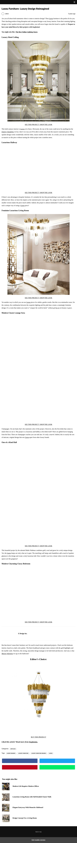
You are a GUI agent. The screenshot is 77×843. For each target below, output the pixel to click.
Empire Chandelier (8, 132)
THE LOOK (48, 124)
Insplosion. (33, 742)
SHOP (42, 192)
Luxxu (27, 437)
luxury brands (11, 753)
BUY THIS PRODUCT (38, 737)
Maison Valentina (7, 653)
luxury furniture (23, 753)
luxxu (50, 753)
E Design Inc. (22, 633)
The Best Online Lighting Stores (26, 32)
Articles (13, 748)
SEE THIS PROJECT (32, 124)
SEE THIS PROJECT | (32, 192)
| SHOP (41, 124)
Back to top (39, 831)
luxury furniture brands (38, 753)
